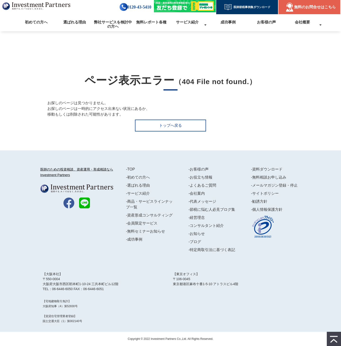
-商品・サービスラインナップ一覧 (149, 204)
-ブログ (194, 242)
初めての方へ (36, 22)
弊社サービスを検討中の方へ (113, 24)
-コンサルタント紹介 (206, 226)
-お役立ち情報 (200, 177)
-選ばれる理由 (138, 185)
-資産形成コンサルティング (149, 215)
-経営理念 (196, 218)
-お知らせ (196, 234)
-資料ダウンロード (267, 169)
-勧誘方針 (259, 201)
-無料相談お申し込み (268, 177)
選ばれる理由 (74, 22)
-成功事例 (134, 239)
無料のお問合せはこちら (315, 7)
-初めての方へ (138, 177)
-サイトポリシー (265, 193)
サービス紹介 (187, 22)
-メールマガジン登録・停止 (274, 185)
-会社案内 (196, 193)
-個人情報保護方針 (267, 209)
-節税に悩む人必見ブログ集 (211, 209)
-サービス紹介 (138, 193)
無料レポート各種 (151, 22)
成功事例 (228, 22)
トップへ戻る (170, 125)
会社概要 (302, 22)
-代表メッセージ (202, 201)
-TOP (130, 169)
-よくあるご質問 (202, 185)
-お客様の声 (198, 169)
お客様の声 (266, 22)
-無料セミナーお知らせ (145, 231)
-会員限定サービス (141, 223)
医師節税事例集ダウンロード (250, 7)
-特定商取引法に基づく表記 (211, 250)
